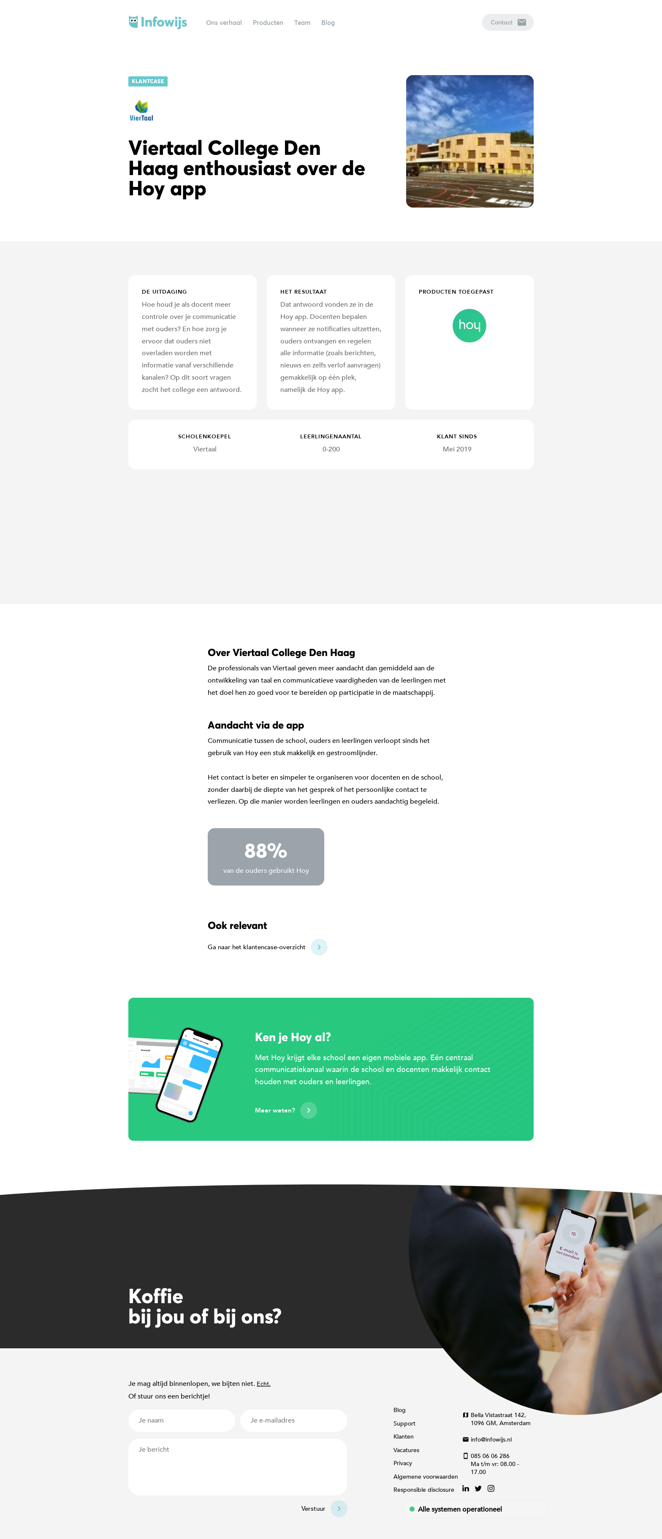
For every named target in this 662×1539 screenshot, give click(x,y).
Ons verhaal (224, 22)
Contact (508, 22)
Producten (268, 22)
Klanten (403, 1437)
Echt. (264, 1384)
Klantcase (148, 81)
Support (404, 1424)
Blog (328, 22)
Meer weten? (275, 1110)
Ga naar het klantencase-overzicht (257, 947)
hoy (469, 326)
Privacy (402, 1463)
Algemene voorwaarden (425, 1477)
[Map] (331, 536)
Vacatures (406, 1450)
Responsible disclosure (423, 1490)
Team (302, 22)
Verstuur (313, 1508)
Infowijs (157, 22)
